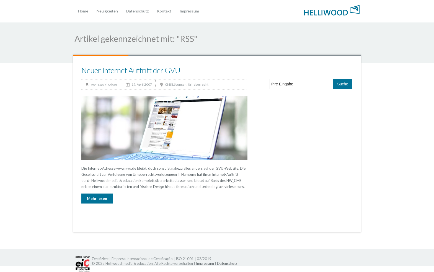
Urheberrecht (198, 84)
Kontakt (164, 11)
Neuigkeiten (107, 11)
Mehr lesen (97, 198)
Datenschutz (137, 11)
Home (83, 11)
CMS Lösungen (176, 84)
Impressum (189, 11)
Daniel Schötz (107, 85)
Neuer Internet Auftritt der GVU (130, 70)
